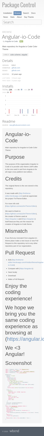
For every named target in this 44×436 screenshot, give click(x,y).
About (19, 17)
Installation (7, 13)
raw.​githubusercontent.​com (19, 125)
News (5, 17)
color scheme (15, 54)
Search (26, 13)
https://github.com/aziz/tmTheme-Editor (21, 206)
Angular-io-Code (11, 41)
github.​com (16, 67)
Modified (5, 74)
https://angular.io (11, 219)
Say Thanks (29, 17)
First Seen (6, 80)
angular (24, 54)
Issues (4, 70)
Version (5, 65)
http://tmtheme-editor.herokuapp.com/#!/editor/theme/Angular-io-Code (26, 262)
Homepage (6, 67)
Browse (17, 13)
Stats (12, 17)
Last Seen (6, 78)
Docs (33, 13)
